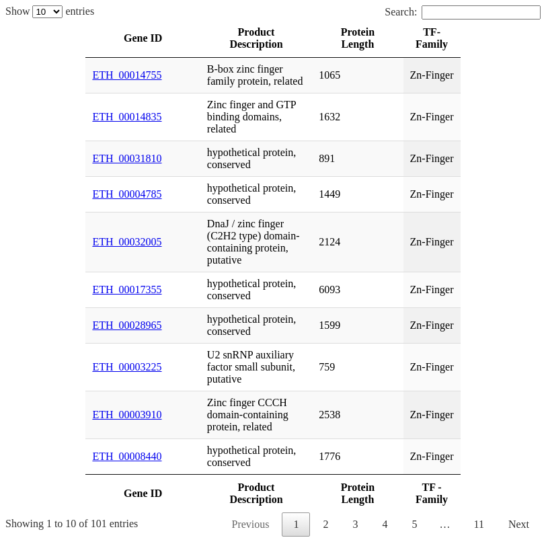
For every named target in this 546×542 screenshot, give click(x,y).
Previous (250, 524)
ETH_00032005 (126, 241)
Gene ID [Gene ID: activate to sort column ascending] (143, 38)
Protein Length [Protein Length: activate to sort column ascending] (358, 38)
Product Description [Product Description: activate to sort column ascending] (255, 38)
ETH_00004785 (126, 194)
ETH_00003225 (126, 367)
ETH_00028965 (126, 325)
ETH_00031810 (126, 158)
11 (478, 524)
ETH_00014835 (126, 116)
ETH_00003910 (126, 414)
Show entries (49, 11)
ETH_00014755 (126, 75)
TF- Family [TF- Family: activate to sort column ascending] (432, 38)
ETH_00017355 (126, 289)
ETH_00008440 (126, 456)
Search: (463, 11)
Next (518, 524)
